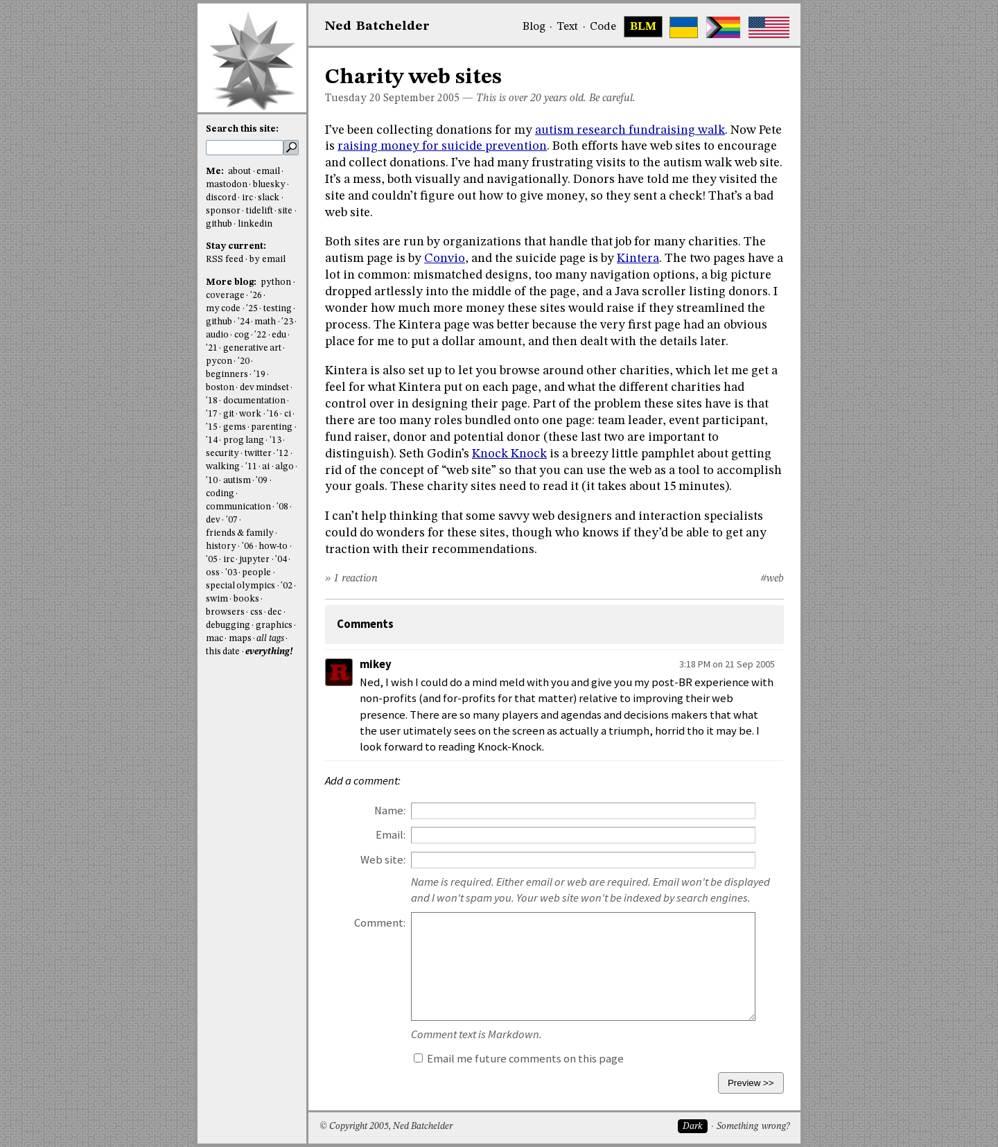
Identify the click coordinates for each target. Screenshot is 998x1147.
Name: (389, 810)
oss (213, 572)
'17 (212, 414)
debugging (228, 625)
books (246, 599)
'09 (262, 480)
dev (213, 520)
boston (220, 387)
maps (240, 638)
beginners (227, 374)
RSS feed (224, 259)
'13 (275, 440)
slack (268, 197)
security (222, 453)
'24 (244, 321)
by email (268, 259)
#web (772, 578)
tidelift (259, 211)
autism (237, 480)
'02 (286, 585)
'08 (282, 506)
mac (214, 638)
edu (279, 335)
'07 (232, 520)
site (285, 211)
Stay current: (236, 246)
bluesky (269, 184)
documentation (254, 400)
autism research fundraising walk (630, 130)
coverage (225, 295)
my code (223, 308)
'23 (287, 321)
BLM (643, 27)
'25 (252, 308)
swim (217, 599)
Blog (534, 27)
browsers (225, 612)
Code (603, 27)
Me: (216, 171)
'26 (256, 295)
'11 (251, 466)
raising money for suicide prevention (442, 146)
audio (217, 335)
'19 (259, 374)
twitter (258, 453)
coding (220, 493)
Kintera (638, 258)
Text (567, 27)
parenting (271, 427)
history (221, 546)
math (265, 321)
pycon (219, 361)
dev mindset (264, 387)
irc (247, 197)
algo (284, 466)
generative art (252, 348)
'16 (273, 414)
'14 (212, 440)
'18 (212, 400)
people (256, 572)
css (256, 612)
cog (242, 335)
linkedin (255, 224)
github (219, 224)
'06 (248, 546)
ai (266, 466)
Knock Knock (509, 454)
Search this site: (242, 129)
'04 (281, 559)
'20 (244, 361)
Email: (390, 835)
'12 (282, 453)
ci (287, 414)
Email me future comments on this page (519, 1058)
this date (223, 651)
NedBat (377, 26)
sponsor (223, 211)
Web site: (382, 859)
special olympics (240, 585)
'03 (231, 572)
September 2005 (421, 98)
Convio (444, 258)
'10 (212, 480)
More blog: (232, 282)
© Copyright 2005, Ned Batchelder (386, 1126)
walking (223, 466)
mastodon (226, 184)
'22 (260, 335)
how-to (273, 546)
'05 (212, 559)
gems (234, 427)
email (268, 171)
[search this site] (244, 147)
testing (277, 308)
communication (238, 506)
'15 (212, 427)
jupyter (254, 559)
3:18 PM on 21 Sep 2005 (727, 664)
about (239, 171)
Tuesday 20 (352, 98)
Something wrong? (753, 1126)
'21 (212, 348)
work (250, 414)
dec (274, 612)
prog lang (243, 440)
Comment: (379, 923)
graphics (274, 625)
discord (221, 197)
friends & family (240, 533)
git (228, 414)
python (276, 282)
